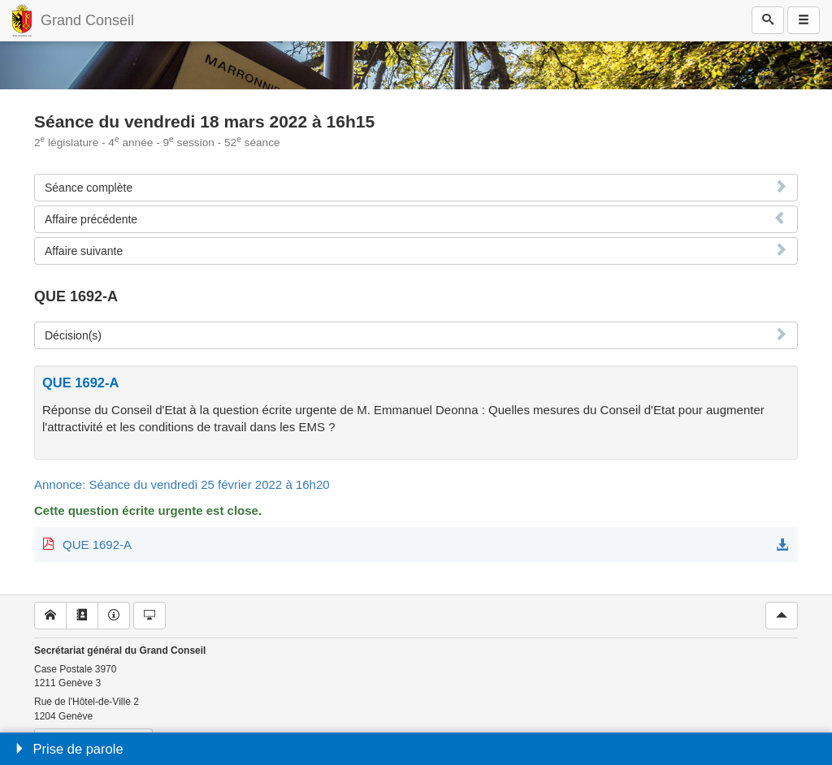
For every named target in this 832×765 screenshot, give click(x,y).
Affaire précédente (91, 219)
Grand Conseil (87, 20)
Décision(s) (73, 335)
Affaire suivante (84, 250)
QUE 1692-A (97, 544)
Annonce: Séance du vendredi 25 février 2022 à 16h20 (182, 484)
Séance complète (88, 187)
